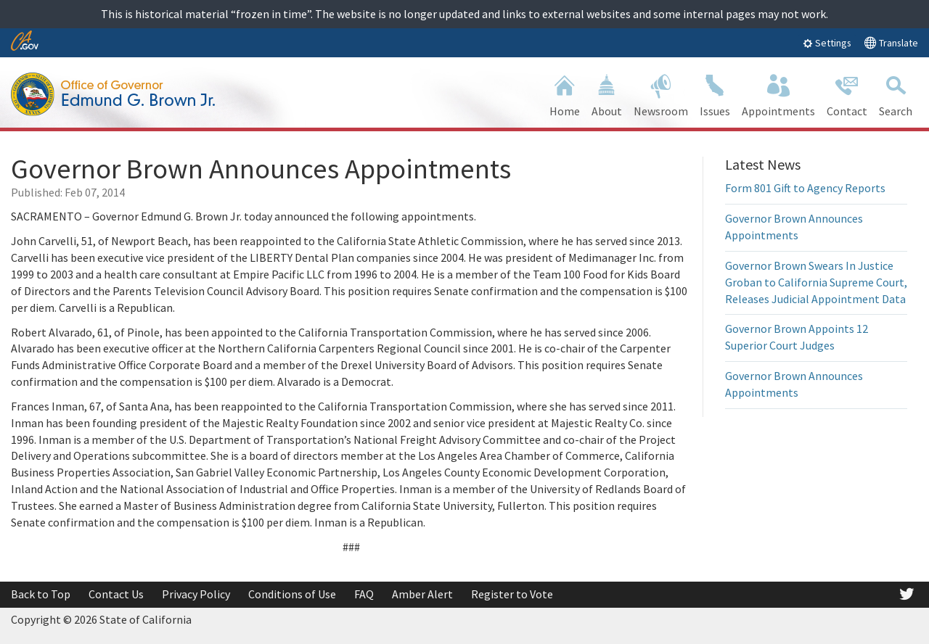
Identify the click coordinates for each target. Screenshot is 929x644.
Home (564, 94)
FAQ (364, 594)
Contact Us (116, 594)
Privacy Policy (196, 594)
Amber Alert (422, 594)
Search (895, 94)
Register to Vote (512, 594)
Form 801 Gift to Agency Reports (805, 188)
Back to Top (40, 594)
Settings (827, 42)
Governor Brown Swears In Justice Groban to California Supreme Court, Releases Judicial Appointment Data (816, 282)
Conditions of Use (292, 594)
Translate (891, 42)
